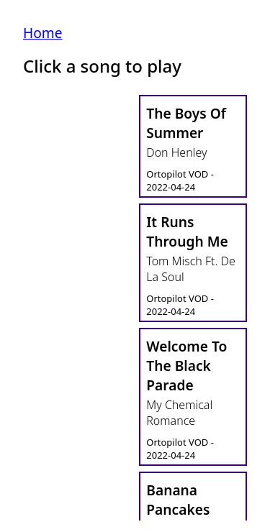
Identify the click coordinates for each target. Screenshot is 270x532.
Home (43, 32)
